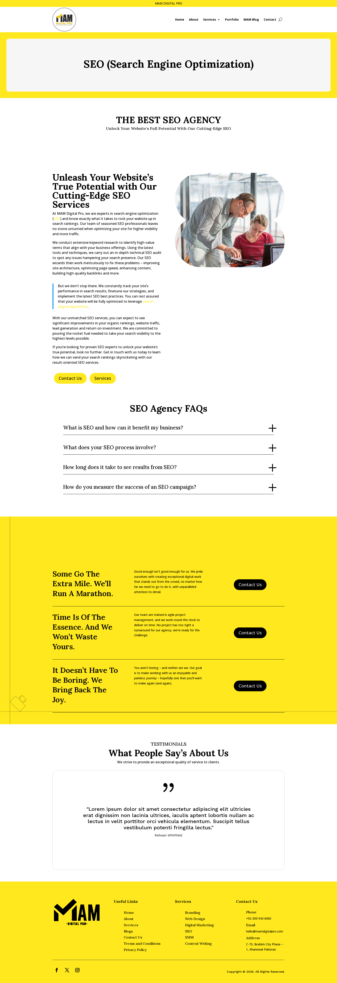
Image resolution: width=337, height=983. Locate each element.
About (193, 19)
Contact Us (70, 378)
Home (179, 19)
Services (209, 19)
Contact (270, 19)
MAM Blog (251, 19)
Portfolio (232, 19)
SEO (57, 218)
